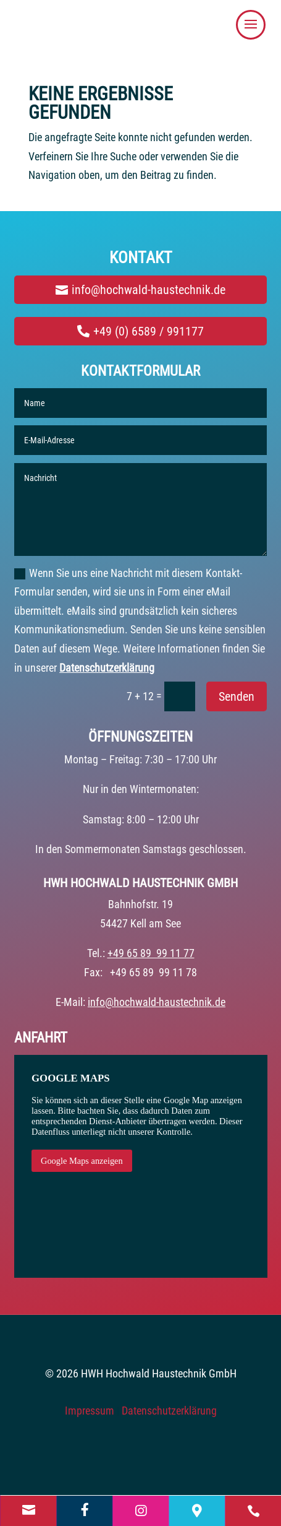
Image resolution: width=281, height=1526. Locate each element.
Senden (236, 696)
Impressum (89, 1410)
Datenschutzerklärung (106, 667)
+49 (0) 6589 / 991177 (148, 331)
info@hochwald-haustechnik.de (148, 289)
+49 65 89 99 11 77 (151, 953)
